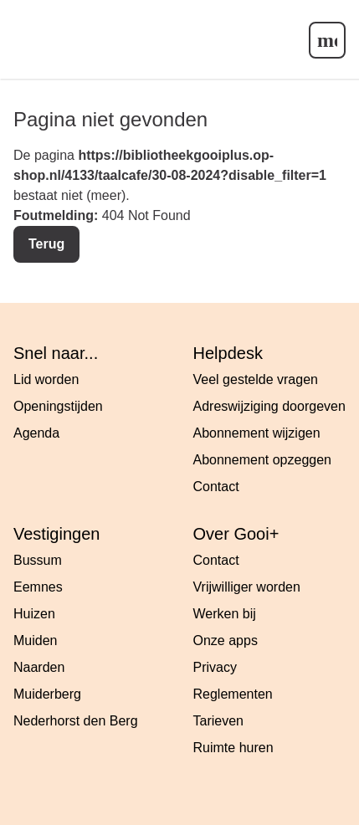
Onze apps (225, 640)
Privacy (215, 667)
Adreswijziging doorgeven (269, 406)
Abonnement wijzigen (257, 433)
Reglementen (233, 694)
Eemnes (38, 587)
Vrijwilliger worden (246, 587)
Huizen (34, 614)
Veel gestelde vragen (255, 379)
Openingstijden (58, 406)
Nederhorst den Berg (75, 721)
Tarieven (218, 721)
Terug (46, 244)
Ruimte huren (233, 747)
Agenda (36, 433)
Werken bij (224, 614)
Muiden (35, 640)
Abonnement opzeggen (262, 460)
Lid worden (46, 379)
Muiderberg (47, 694)
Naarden (38, 667)
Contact (216, 486)
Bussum (37, 560)
